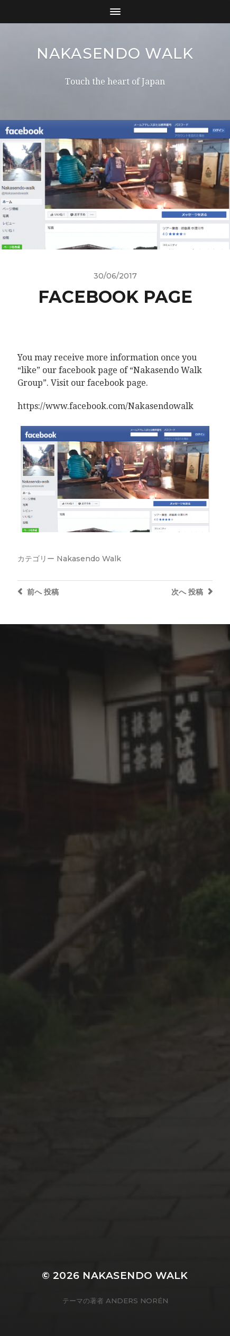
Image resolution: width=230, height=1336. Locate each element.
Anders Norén (137, 1300)
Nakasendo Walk (115, 53)
